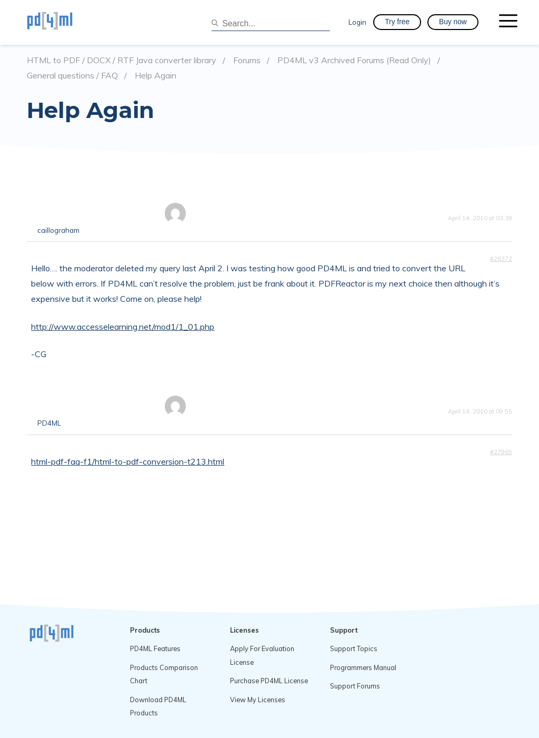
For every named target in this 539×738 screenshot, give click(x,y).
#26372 (501, 258)
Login (357, 21)
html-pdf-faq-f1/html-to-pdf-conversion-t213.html (127, 461)
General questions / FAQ (72, 76)
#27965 (501, 452)
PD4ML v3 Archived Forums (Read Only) (354, 60)
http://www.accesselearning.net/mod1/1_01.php (122, 326)
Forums (247, 60)
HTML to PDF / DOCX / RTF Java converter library (121, 60)
